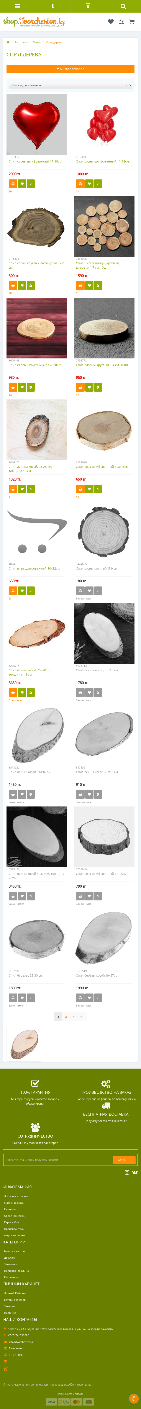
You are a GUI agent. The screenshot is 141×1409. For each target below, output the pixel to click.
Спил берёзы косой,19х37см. (97, 975)
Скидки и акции (14, 1203)
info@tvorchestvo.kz (18, 1342)
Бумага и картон (14, 1251)
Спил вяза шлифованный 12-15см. (101, 874)
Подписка (10, 1313)
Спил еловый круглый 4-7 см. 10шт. (35, 365)
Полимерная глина (16, 1271)
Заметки (9, 1306)
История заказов (15, 1300)
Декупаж (9, 1258)
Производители (14, 1229)
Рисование (11, 1277)
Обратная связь (14, 1216)
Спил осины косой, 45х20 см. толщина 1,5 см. (30, 672)
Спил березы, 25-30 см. (26, 975)
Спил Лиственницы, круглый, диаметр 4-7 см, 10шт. (98, 265)
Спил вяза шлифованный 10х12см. (102, 467)
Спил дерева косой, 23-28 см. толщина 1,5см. (30, 469)
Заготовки (10, 1264)
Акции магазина (14, 1235)
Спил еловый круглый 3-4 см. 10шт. (102, 365)
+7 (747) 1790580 (16, 1335)
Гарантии (10, 1209)
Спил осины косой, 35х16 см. (97, 670)
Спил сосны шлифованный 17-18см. (35, 161)
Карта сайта (12, 1222)
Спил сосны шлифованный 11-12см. (103, 161)
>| (82, 1017)
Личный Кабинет (15, 1293)
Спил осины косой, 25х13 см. (97, 772)
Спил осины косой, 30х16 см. (30, 772)
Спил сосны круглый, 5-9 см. (97, 568)
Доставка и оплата (16, 1196)
